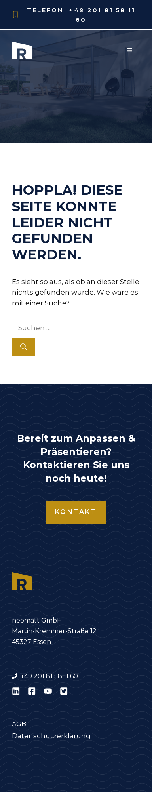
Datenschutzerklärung (51, 736)
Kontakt (76, 512)
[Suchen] (23, 347)
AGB (19, 724)
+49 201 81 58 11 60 (49, 676)
